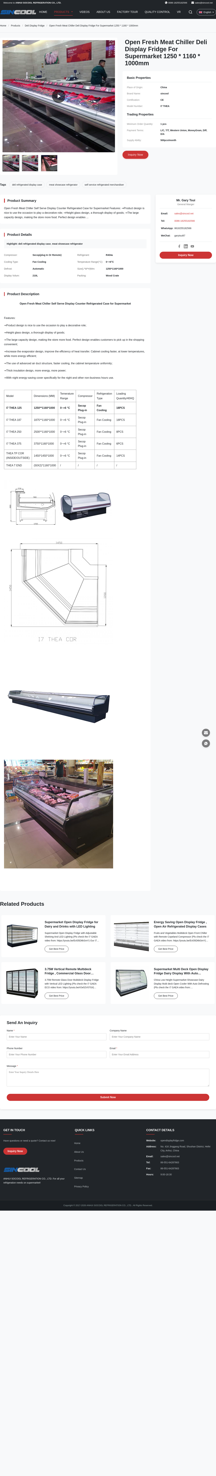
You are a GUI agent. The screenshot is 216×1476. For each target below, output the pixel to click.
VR (179, 12)
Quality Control (157, 12)
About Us (103, 12)
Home (43, 12)
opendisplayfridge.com (172, 1143)
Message (12, 1066)
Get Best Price (56, 949)
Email (113, 1048)
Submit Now (108, 1099)
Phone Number (14, 1048)
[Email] (206, 733)
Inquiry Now (186, 255)
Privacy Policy (81, 1189)
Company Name (118, 1030)
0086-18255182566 (184, 221)
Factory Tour (127, 12)
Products (62, 12)
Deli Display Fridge (34, 25)
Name (11, 1030)
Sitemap (78, 1180)
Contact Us (80, 1171)
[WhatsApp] (206, 743)
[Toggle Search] (190, 12)
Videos (85, 12)
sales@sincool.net (204, 3)
